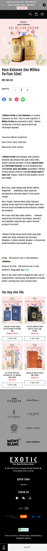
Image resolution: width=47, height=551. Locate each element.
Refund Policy (36, 536)
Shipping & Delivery (23, 538)
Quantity (5, 89)
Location (23, 485)
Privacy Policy (24, 536)
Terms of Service (11, 536)
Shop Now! (22, 8)
